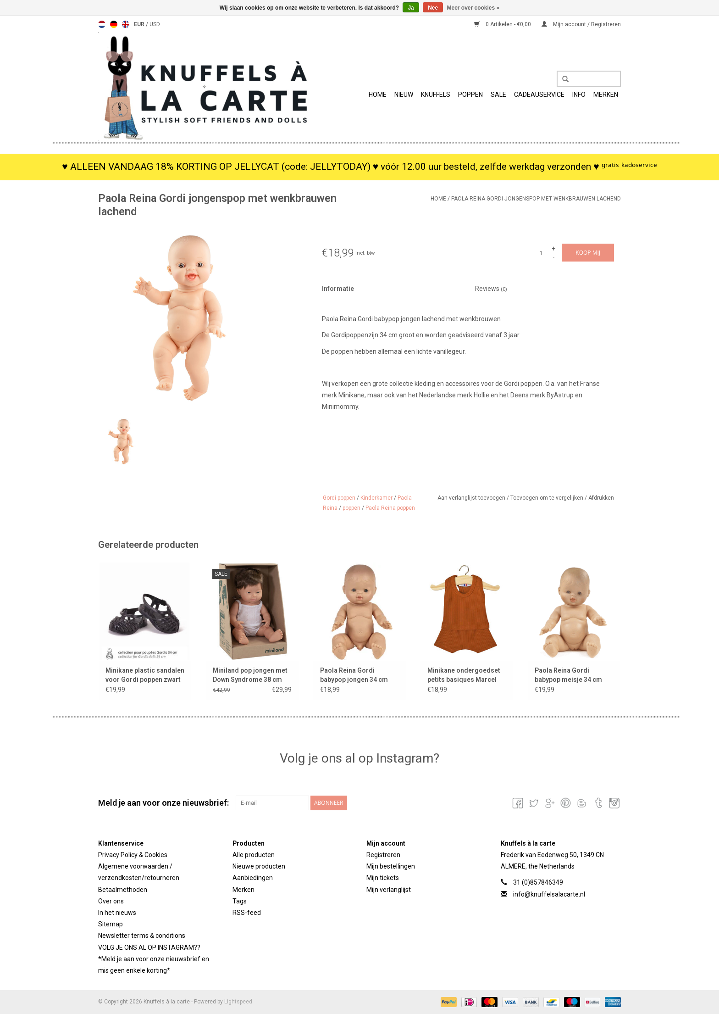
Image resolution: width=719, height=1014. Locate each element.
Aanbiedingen (252, 877)
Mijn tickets (382, 877)
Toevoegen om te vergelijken (547, 498)
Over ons (111, 901)
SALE (498, 94)
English (125, 24)
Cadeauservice (539, 94)
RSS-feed (246, 912)
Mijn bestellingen (390, 866)
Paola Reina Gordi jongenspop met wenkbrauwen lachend (536, 198)
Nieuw (403, 94)
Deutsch (113, 24)
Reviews (491, 288)
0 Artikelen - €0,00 (503, 24)
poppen (351, 508)
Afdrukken (601, 498)
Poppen (470, 94)
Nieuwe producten (258, 866)
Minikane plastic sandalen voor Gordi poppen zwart (144, 675)
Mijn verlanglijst (388, 889)
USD (154, 24)
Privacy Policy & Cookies (132, 854)
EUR (140, 24)
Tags (239, 901)
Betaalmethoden (122, 889)
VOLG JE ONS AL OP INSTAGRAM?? (149, 947)
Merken (605, 94)
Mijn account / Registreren (581, 24)
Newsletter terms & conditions (141, 935)
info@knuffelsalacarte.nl (549, 894)
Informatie (338, 288)
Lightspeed (238, 1001)
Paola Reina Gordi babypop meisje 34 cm (568, 675)
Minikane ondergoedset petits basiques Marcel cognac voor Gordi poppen (463, 675)
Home (378, 94)
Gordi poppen (339, 498)
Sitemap (110, 924)
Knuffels (435, 94)
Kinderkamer (376, 498)
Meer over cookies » (473, 8)
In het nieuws (117, 912)
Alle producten (253, 854)
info (579, 94)
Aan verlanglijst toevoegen (472, 498)
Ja (411, 8)
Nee (433, 8)
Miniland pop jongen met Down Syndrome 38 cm (250, 675)
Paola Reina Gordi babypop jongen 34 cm (354, 675)
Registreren (383, 854)
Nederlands (101, 24)
